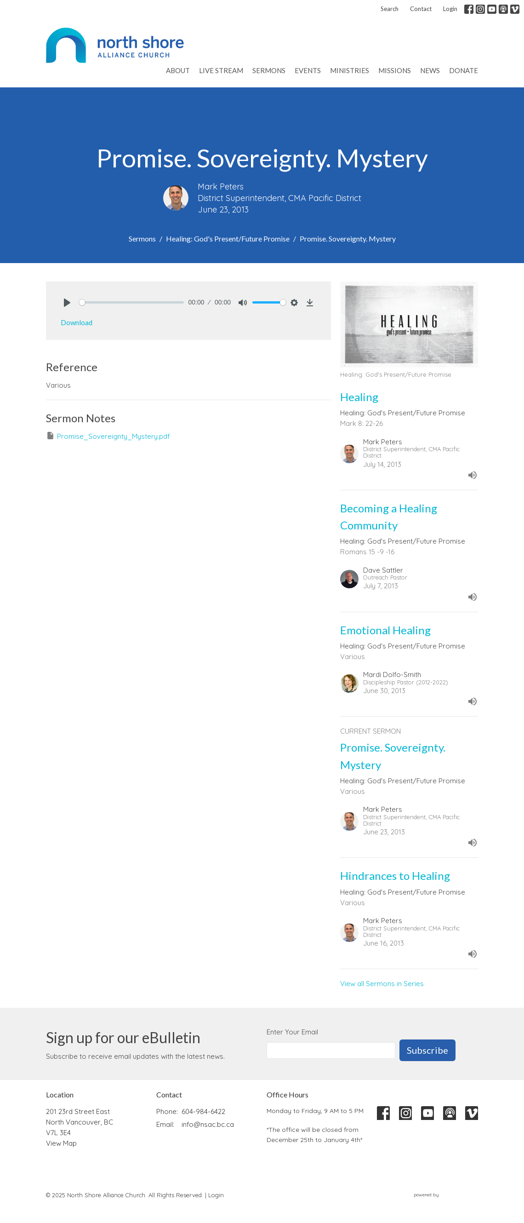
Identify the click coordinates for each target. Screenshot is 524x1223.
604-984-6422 (203, 1111)
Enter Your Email (292, 1032)
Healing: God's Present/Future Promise (228, 238)
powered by (446, 1195)
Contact (421, 8)
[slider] (131, 302)
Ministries (349, 70)
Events (308, 70)
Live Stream (221, 70)
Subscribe (427, 1050)
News (430, 70)
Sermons (268, 70)
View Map (61, 1143)
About (178, 70)
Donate (463, 70)
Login (450, 8)
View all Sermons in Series (382, 983)
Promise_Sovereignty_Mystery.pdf (108, 436)
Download (76, 322)
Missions (394, 70)
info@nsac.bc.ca (208, 1124)
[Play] (67, 302)
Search (390, 8)
